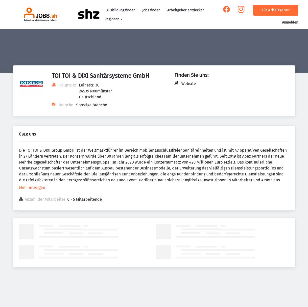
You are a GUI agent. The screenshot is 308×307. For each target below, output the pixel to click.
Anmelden (290, 22)
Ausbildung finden (120, 10)
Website (188, 83)
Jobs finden (151, 10)
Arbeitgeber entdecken (185, 10)
